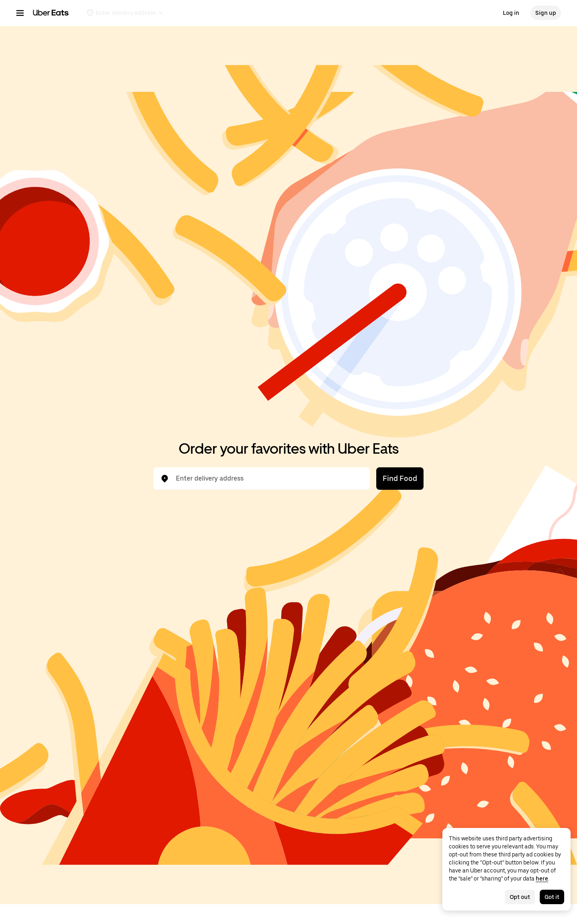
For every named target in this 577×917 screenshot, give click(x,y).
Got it (552, 897)
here (542, 878)
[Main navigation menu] (20, 12)
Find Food (400, 478)
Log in (511, 13)
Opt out (520, 897)
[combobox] (268, 479)
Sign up (545, 13)
